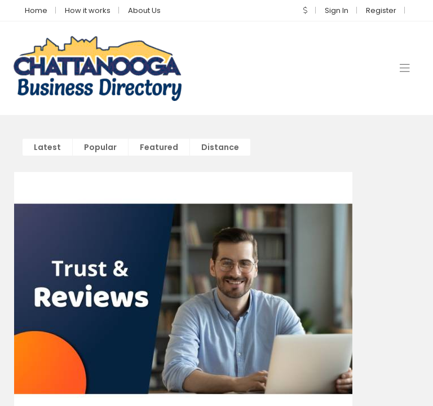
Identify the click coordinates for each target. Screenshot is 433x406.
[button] (305, 10)
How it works (88, 10)
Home (36, 10)
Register (381, 10)
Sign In (336, 10)
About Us (144, 10)
